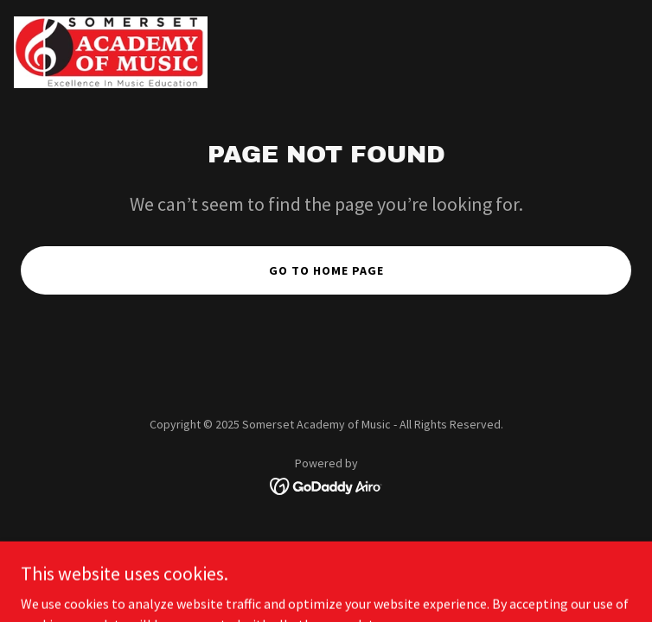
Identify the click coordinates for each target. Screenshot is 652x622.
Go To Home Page (326, 270)
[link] (111, 52)
